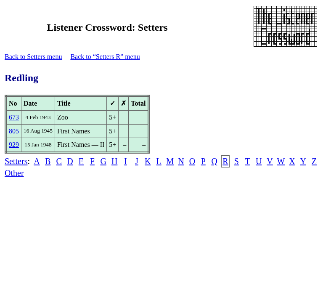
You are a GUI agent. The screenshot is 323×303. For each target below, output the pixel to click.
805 (14, 131)
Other (14, 173)
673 (14, 117)
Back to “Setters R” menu (105, 56)
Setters (16, 161)
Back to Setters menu (33, 56)
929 (14, 144)
